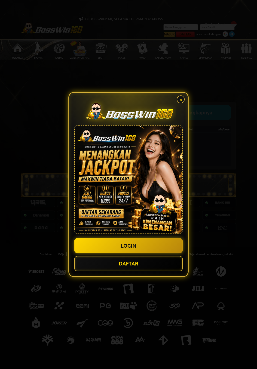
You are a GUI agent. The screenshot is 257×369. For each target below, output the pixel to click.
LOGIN (129, 245)
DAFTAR (128, 264)
